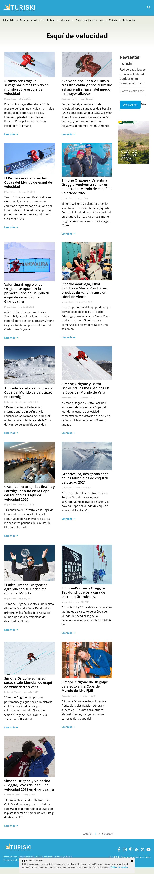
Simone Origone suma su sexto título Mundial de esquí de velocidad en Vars (28, 682)
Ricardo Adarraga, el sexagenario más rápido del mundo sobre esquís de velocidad (27, 87)
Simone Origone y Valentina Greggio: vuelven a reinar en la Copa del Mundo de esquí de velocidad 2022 (87, 186)
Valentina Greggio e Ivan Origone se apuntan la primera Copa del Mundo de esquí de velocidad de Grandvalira (27, 293)
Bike (14, 20)
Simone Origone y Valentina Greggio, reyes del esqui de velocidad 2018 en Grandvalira (29, 785)
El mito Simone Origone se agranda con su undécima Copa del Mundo (26, 588)
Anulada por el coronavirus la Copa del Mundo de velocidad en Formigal (28, 392)
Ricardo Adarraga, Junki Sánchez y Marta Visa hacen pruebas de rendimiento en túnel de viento (84, 290)
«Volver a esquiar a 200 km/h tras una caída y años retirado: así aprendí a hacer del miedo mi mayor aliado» (87, 87)
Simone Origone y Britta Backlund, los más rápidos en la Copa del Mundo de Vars (85, 388)
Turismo (53, 20)
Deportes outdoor (87, 20)
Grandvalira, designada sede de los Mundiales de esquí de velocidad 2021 (85, 478)
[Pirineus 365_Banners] (133, 164)
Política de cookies (119, 867)
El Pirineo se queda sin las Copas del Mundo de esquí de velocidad (28, 182)
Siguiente (107, 833)
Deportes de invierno (32, 20)
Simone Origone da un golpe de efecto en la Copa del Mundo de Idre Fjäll (85, 686)
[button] (148, 7)
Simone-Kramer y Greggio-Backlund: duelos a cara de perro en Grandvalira (83, 592)
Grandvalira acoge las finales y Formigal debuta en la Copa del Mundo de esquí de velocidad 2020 (29, 493)
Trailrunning (129, 20)
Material (115, 20)
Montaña (67, 20)
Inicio (6, 20)
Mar (103, 20)
